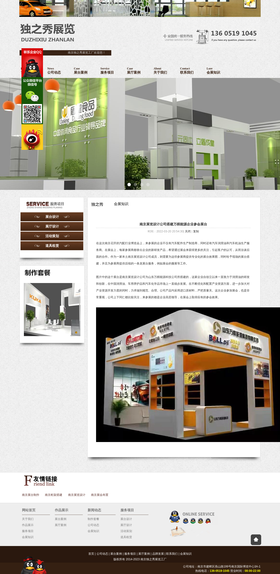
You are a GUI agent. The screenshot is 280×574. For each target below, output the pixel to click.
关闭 (188, 231)
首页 (91, 553)
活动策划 (52, 236)
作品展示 (28, 525)
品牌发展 (158, 553)
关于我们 (28, 519)
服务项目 (28, 531)
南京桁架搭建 (53, 495)
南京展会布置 (99, 495)
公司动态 (93, 525)
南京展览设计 (131, 277)
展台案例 (60, 519)
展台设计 (52, 217)
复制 (196, 231)
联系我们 (172, 553)
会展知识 (28, 537)
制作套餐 (93, 519)
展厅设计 (52, 226)
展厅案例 (60, 525)
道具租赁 (52, 246)
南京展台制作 (30, 495)
